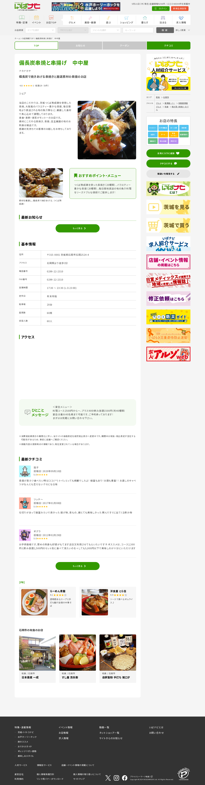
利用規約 (19, 778)
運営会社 (19, 774)
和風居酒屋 (183, 103)
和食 (166, 106)
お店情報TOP (28, 38)
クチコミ (168, 45)
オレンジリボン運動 (27, 751)
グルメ (72, 22)
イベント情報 (66, 727)
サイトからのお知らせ (111, 738)
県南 (158, 97)
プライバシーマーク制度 (140, 776)
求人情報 (181, 22)
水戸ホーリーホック (27, 736)
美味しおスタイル (26, 755)
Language (183, 8)
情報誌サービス (44, 765)
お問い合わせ (156, 732)
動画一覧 (104, 727)
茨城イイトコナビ (26, 732)
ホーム (17, 38)
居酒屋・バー (170, 103)
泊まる (163, 22)
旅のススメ (23, 741)
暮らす (144, 22)
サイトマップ (79, 778)
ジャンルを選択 (99, 30)
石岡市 (166, 97)
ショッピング (126, 22)
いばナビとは (156, 727)
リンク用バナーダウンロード (50, 778)
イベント (36, 22)
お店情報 (64, 732)
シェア (22, 93)
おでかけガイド (25, 746)
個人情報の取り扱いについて (87, 774)
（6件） (46, 85)
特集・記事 (22, 22)
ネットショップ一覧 (109, 732)
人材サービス (21, 765)
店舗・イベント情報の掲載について (78, 765)
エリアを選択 (33, 30)
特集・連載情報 (23, 727)
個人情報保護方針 (45, 774)
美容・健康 (90, 22)
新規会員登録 (165, 8)
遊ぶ (108, 22)
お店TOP (51, 22)
